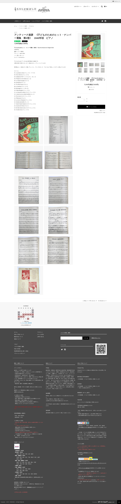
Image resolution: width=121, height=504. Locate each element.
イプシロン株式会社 (85, 468)
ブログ (15, 344)
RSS (15, 348)
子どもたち (31, 26)
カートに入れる (91, 107)
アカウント (116, 1)
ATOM (18, 348)
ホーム (15, 26)
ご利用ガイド (17, 21)
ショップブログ (36, 21)
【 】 (80, 463)
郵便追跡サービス (31, 487)
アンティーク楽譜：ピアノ (24, 28)
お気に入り (91, 87)
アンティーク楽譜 (23, 26)
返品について (102, 110)
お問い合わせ (26, 21)
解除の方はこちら (96, 338)
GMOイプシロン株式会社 (86, 427)
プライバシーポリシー (19, 353)
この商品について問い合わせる (89, 300)
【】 (88, 463)
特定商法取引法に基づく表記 (21, 351)
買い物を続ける (102, 300)
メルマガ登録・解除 (47, 21)
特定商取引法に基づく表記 (99, 112)
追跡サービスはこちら (18, 391)
